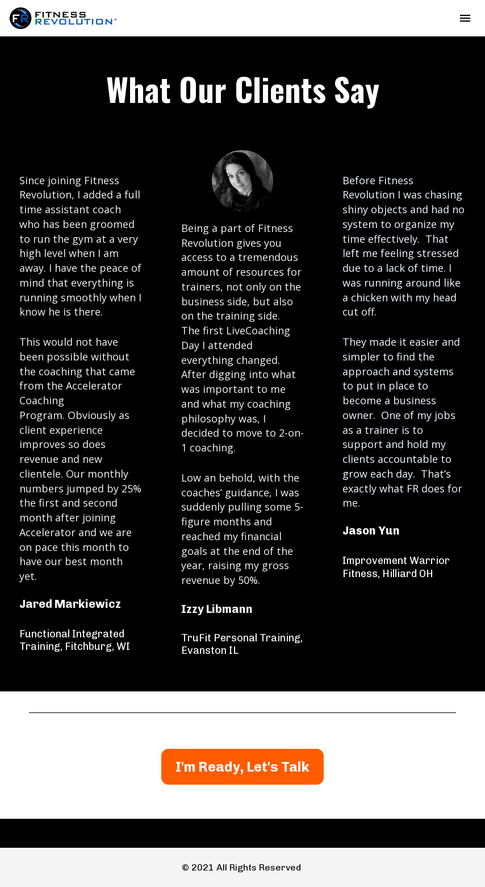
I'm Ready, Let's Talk (242, 766)
